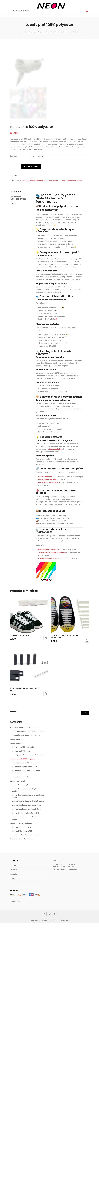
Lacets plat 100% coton (21, 751)
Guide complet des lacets (48, 549)
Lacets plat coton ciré (46, 479)
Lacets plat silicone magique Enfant (26, 809)
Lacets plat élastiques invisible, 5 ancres (28, 801)
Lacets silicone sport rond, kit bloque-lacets (27, 818)
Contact (13, 878)
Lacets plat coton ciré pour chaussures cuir (29, 755)
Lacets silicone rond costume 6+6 (25, 813)
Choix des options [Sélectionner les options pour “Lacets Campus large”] (45, 638)
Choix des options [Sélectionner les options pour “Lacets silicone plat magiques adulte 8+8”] (87, 640)
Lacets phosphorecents (21, 827)
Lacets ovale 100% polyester (23, 747)
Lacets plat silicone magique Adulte (26, 805)
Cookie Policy (15, 901)
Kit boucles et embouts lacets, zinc (26, 735)
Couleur (13, 156)
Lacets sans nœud (17, 781)
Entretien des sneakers (47, 558)
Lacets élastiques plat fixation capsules (28, 785)
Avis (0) (13, 204)
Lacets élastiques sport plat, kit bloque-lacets (28, 790)
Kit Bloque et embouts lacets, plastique (28, 731)
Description (15, 192)
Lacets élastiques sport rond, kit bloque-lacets (28, 796)
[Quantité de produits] (14, 166)
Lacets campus (16, 739)
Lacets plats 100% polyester (49, 32)
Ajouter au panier (31, 166)
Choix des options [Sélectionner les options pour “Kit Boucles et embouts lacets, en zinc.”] (45, 693)
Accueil (19, 32)
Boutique (13, 870)
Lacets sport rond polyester (49, 482)
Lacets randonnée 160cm (22, 763)
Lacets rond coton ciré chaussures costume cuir (26, 772)
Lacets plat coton (44, 477)
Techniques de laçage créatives (51, 552)
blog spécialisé (55, 449)
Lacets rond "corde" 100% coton (24, 767)
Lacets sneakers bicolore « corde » (26, 835)
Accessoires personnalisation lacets (25, 727)
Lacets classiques (31, 32)
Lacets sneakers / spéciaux (21, 823)
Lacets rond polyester (20, 777)
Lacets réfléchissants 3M (22, 831)
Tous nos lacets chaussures (70, 180)
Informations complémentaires (18, 197)
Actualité (13, 874)
